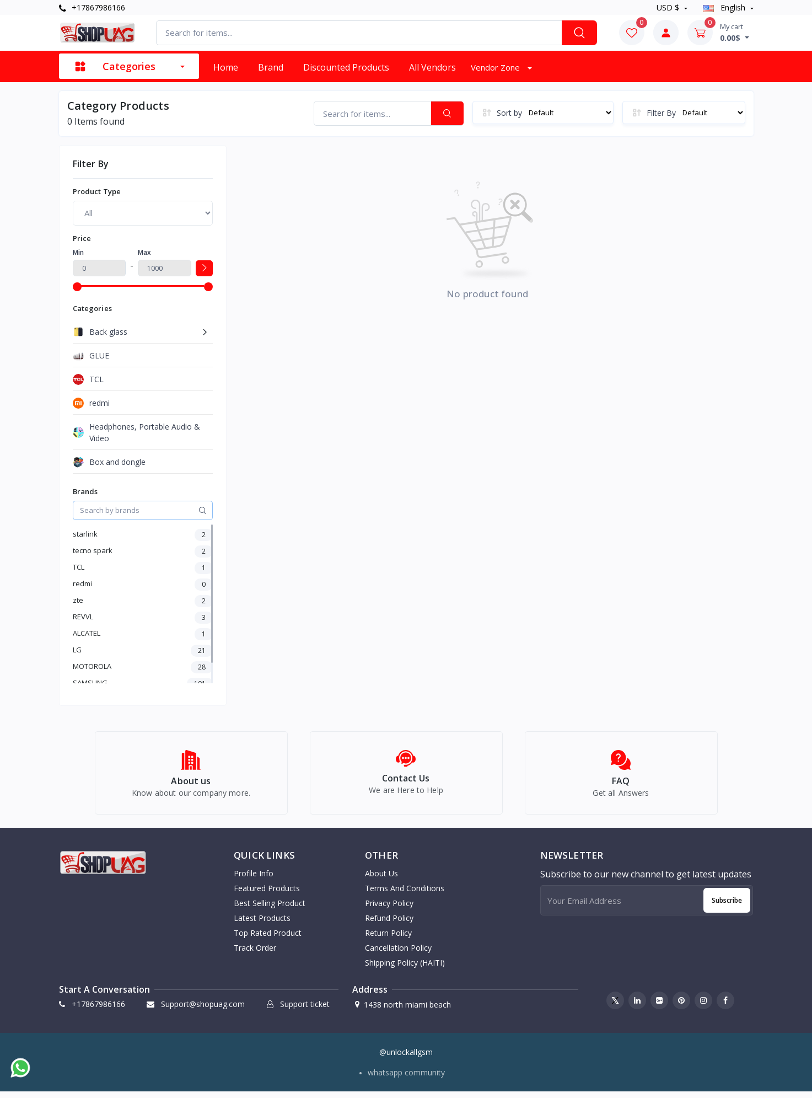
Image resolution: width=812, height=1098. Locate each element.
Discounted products (346, 67)
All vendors (432, 67)
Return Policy (388, 939)
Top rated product (268, 939)
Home (225, 67)
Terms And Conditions (404, 894)
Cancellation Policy (398, 954)
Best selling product (269, 909)
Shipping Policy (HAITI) (405, 968)
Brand (270, 67)
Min (78, 252)
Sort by (509, 113)
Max (144, 252)
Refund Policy (389, 924)
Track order (255, 954)
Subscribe (727, 906)
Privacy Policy (389, 909)
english (725, 7)
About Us (381, 879)
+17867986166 (92, 7)
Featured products (267, 894)
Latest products (262, 924)
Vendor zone (496, 67)
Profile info (253, 879)
